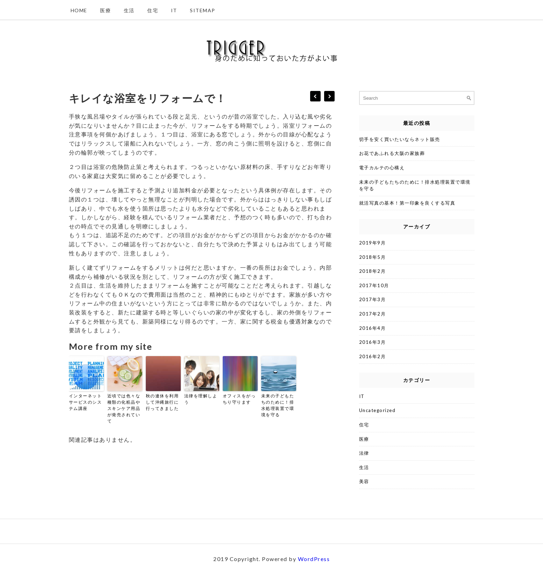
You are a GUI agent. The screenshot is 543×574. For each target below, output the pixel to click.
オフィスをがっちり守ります (239, 399)
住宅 (152, 10)
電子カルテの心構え (382, 167)
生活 (129, 10)
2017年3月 (372, 299)
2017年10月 (374, 285)
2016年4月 (372, 328)
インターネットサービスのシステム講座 (85, 402)
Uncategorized (377, 410)
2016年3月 (372, 342)
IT (174, 10)
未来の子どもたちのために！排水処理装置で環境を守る (277, 405)
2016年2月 (372, 356)
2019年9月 (372, 243)
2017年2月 (372, 314)
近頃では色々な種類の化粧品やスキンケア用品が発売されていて (124, 408)
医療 (105, 10)
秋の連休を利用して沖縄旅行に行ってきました (162, 402)
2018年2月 (372, 271)
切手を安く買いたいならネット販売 (399, 139)
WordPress (314, 558)
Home (79, 10)
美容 (364, 481)
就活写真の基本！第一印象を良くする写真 (407, 203)
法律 (364, 453)
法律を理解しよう (200, 399)
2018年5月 (372, 257)
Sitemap (202, 10)
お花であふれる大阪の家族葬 (392, 153)
